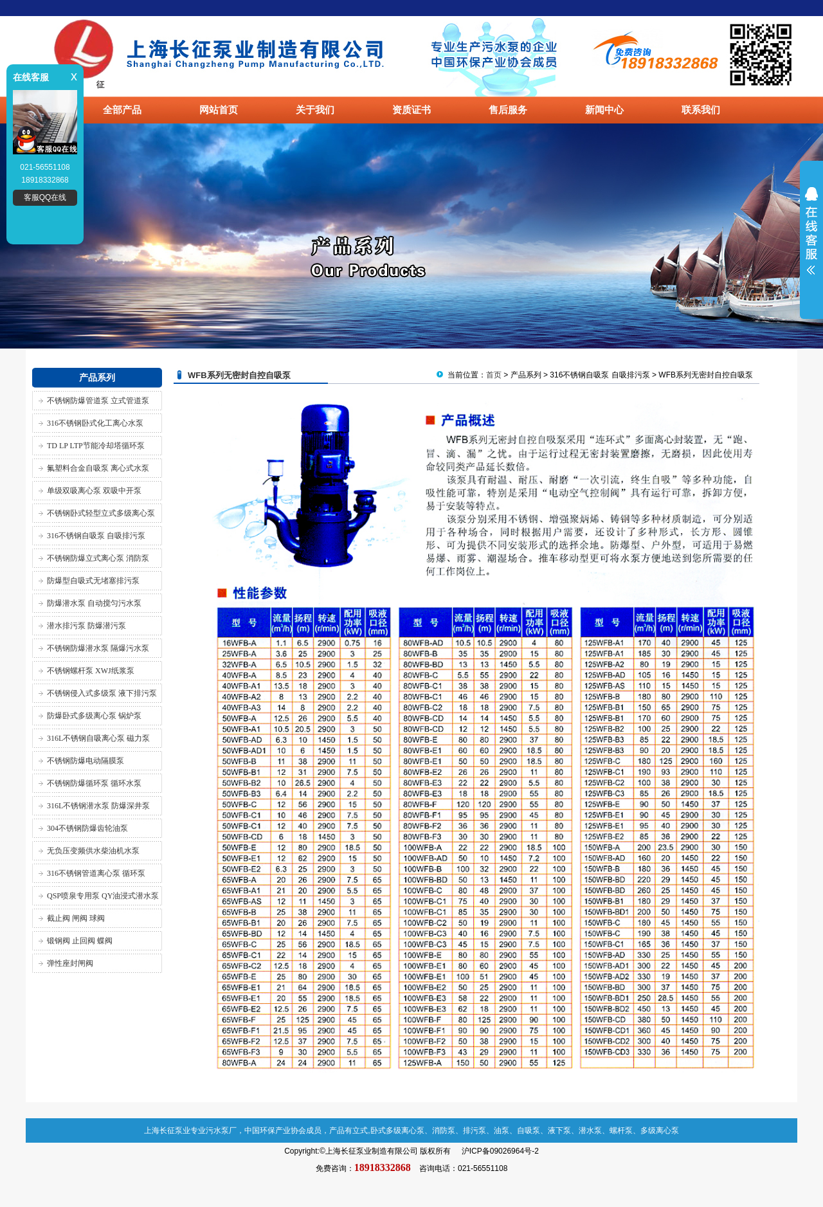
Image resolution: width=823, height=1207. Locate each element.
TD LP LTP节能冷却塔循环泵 (96, 445)
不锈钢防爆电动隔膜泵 (85, 760)
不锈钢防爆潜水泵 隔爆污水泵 (98, 648)
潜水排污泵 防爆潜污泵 (86, 625)
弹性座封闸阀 (70, 963)
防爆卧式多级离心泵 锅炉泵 (94, 715)
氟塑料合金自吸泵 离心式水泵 (98, 468)
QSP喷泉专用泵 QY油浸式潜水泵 (103, 895)
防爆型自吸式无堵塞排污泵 (93, 580)
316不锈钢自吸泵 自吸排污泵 (96, 535)
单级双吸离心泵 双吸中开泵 (94, 490)
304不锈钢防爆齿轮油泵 (87, 828)
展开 (811, 239)
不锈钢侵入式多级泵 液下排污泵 (102, 693)
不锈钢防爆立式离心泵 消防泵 (98, 558)
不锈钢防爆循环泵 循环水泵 (94, 783)
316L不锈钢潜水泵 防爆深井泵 (98, 805)
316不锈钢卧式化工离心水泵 (95, 423)
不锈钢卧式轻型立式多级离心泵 (101, 513)
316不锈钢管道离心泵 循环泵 (96, 873)
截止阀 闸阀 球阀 (76, 918)
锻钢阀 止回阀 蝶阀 (80, 940)
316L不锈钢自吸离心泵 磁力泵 (98, 738)
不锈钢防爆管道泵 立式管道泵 (98, 400)
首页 (494, 374)
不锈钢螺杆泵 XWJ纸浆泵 (90, 670)
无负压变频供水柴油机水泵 (93, 850)
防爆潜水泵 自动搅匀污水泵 (94, 603)
